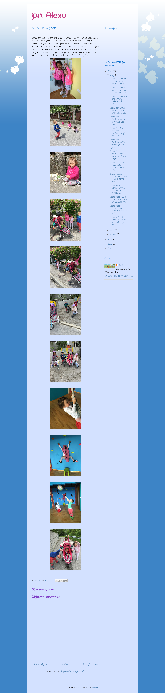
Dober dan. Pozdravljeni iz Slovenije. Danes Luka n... (118, 120)
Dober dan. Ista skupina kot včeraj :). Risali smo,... (117, 166)
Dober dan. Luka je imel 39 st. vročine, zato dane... (118, 100)
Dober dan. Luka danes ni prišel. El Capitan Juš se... (118, 111)
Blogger (94, 687)
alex (121, 265)
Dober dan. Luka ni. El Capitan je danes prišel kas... (118, 81)
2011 (110, 248)
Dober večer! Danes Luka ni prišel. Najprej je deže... (118, 209)
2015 (110, 239)
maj (112, 75)
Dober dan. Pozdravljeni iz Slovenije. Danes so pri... (118, 155)
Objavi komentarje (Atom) (73, 671)
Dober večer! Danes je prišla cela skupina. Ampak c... (117, 189)
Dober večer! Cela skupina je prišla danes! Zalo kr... (118, 199)
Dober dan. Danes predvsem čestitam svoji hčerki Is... (118, 132)
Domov (65, 664)
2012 (110, 244)
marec (113, 234)
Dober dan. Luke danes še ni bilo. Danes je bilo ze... (118, 90)
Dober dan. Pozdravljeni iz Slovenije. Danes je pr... (118, 143)
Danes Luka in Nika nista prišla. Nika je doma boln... (118, 178)
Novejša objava (40, 664)
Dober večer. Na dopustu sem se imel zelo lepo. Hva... (118, 221)
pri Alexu (49, 15)
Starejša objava (90, 664)
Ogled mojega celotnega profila (118, 276)
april (112, 230)
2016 (110, 71)
